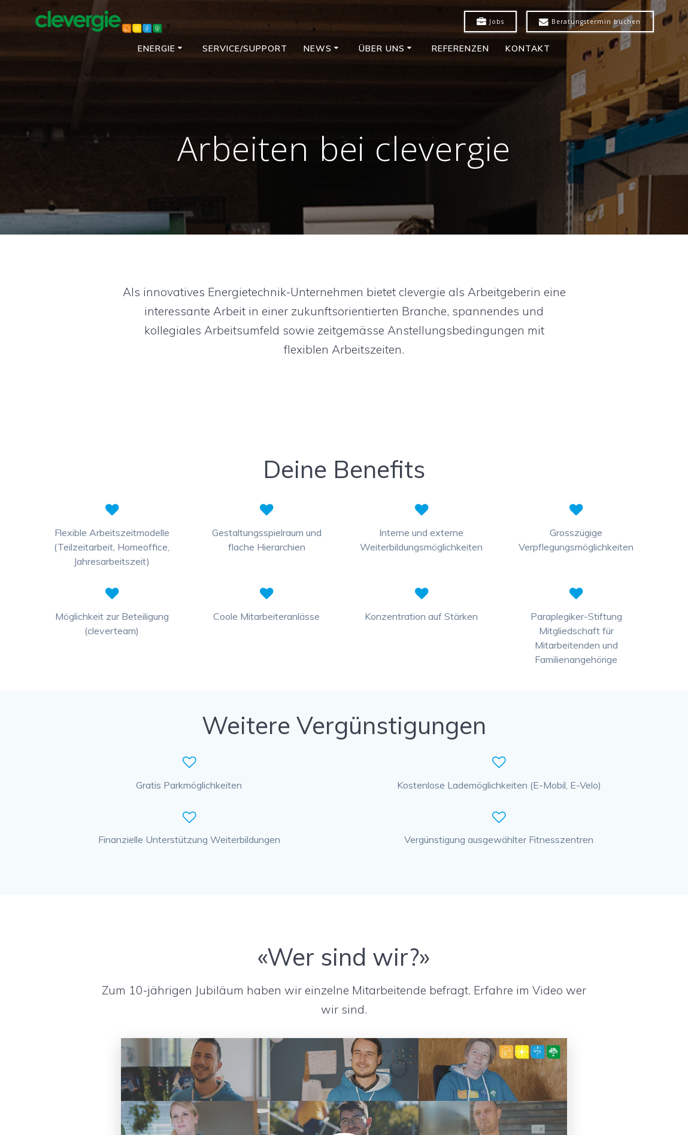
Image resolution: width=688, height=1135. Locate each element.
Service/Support (244, 48)
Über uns (382, 48)
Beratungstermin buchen (590, 22)
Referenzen (460, 48)
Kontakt (527, 48)
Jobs (490, 22)
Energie (156, 48)
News (318, 48)
